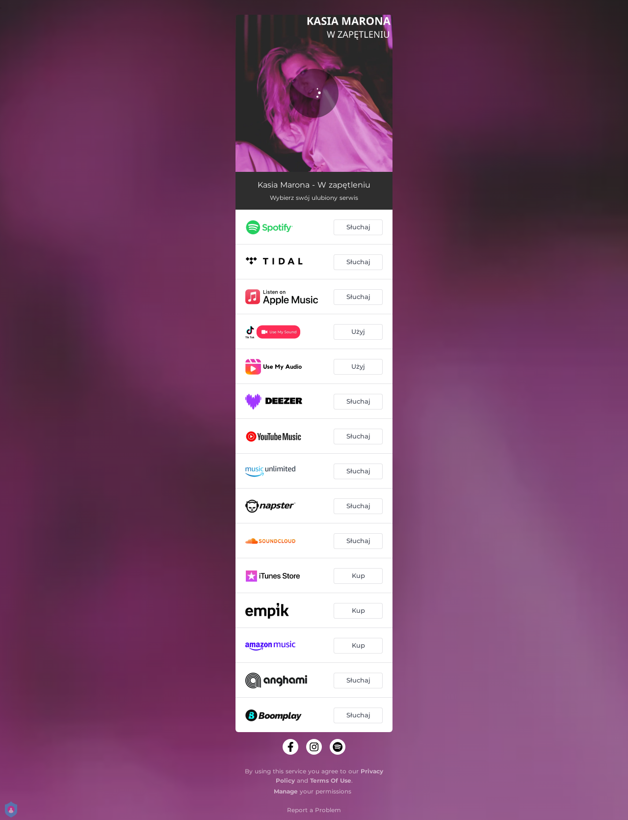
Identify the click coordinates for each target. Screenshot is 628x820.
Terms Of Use (330, 780)
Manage (286, 791)
